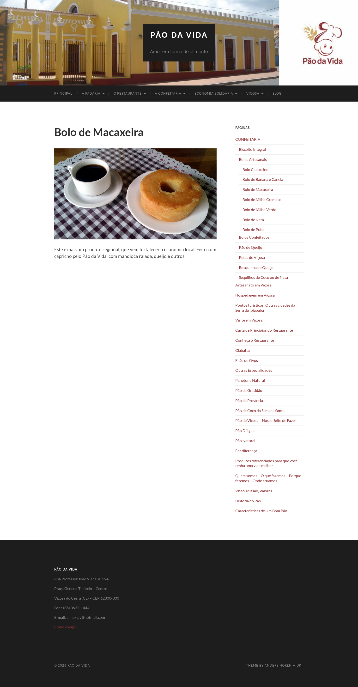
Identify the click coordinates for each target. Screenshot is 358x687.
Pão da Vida (179, 34)
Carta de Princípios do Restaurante (264, 330)
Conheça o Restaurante (254, 340)
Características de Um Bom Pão (261, 510)
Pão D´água (245, 430)
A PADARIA (91, 93)
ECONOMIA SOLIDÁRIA (213, 93)
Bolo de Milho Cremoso (262, 199)
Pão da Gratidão (248, 390)
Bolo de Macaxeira (258, 189)
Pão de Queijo (250, 247)
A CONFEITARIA (168, 93)
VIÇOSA (252, 93)
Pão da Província (249, 400)
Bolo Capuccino (255, 169)
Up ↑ (300, 665)
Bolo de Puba (253, 229)
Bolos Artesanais (253, 159)
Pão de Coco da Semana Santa (260, 410)
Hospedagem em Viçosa (255, 295)
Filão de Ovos (246, 360)
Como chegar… (66, 627)
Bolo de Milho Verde (259, 209)
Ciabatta (242, 350)
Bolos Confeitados (254, 237)
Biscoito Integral (252, 149)
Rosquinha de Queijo (256, 267)
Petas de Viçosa (252, 257)
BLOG (277, 93)
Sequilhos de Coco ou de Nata (263, 277)
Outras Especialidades (253, 370)
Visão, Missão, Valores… (255, 490)
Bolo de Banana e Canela (263, 179)
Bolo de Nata (253, 219)
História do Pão (248, 501)
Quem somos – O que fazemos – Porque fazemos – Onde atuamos (268, 478)
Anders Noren (278, 665)
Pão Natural (245, 440)
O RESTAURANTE (128, 93)
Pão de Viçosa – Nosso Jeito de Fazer (265, 420)
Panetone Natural (250, 380)
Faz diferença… (247, 450)
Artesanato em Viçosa (253, 285)
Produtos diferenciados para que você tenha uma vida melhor (266, 463)
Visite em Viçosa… (250, 320)
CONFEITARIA (247, 139)
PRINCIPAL (63, 93)
